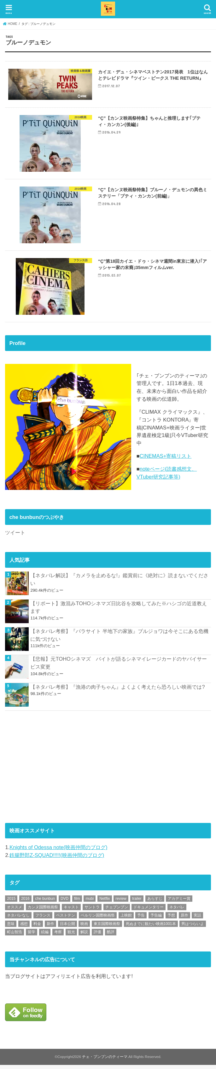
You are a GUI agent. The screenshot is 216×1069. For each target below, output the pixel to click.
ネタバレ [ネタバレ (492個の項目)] (176, 911)
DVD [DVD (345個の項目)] (64, 902)
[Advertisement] (52, 769)
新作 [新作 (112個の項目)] (50, 927)
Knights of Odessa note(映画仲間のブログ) (58, 851)
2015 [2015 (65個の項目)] (11, 902)
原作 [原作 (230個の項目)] (184, 919)
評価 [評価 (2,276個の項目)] (97, 936)
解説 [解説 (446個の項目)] (84, 936)
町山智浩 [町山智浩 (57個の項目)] (14, 936)
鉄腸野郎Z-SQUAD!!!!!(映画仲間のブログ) (56, 859)
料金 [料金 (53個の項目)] (37, 927)
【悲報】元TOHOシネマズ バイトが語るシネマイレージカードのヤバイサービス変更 (118, 667)
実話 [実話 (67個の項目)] (197, 919)
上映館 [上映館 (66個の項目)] (126, 919)
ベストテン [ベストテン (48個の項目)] (65, 919)
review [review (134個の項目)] (120, 902)
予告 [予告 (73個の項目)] (141, 919)
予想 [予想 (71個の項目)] (171, 919)
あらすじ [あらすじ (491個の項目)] (154, 902)
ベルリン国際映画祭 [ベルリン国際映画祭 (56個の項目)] (98, 919)
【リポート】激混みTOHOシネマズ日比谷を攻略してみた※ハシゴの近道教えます (118, 611)
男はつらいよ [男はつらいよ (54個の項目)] (192, 927)
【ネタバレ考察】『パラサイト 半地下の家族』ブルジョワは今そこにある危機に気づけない (119, 639)
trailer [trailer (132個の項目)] (137, 902)
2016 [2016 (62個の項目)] (25, 902)
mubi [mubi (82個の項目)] (89, 902)
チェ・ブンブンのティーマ (104, 1060)
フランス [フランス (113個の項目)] (42, 919)
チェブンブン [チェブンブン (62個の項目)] (116, 911)
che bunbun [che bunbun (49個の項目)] (45, 902)
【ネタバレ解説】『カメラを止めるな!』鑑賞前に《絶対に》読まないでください (119, 583)
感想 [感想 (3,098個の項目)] (24, 927)
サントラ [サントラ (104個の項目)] (92, 911)
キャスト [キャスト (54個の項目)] (71, 911)
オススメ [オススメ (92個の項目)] (14, 911)
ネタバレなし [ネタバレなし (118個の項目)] (18, 919)
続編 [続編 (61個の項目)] (45, 936)
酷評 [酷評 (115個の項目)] (110, 936)
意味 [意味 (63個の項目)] (11, 927)
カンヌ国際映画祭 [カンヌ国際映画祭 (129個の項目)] (43, 911)
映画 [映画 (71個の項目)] (84, 927)
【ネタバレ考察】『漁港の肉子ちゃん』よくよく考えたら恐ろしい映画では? (117, 690)
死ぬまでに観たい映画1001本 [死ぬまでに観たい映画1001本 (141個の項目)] (151, 927)
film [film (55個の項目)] (77, 902)
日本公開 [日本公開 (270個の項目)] (67, 927)
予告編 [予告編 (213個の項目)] (156, 919)
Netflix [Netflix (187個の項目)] (104, 902)
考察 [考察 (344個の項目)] (58, 936)
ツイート (15, 536)
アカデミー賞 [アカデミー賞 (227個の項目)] (179, 902)
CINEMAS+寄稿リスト (166, 460)
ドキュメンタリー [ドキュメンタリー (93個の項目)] (148, 911)
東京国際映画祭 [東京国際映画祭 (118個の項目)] (107, 927)
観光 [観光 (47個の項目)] (71, 936)
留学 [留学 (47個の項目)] (31, 936)
